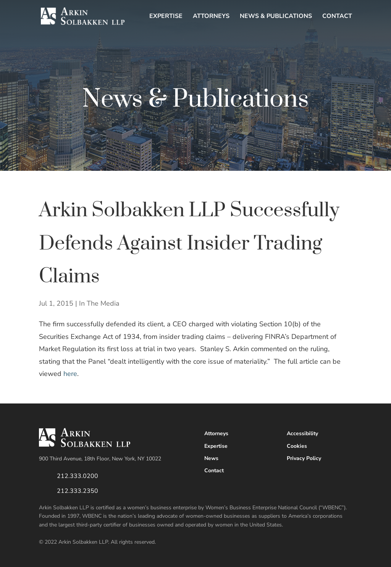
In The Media (99, 303)
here (70, 373)
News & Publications (276, 16)
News (211, 458)
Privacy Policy (304, 458)
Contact (337, 16)
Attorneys (211, 16)
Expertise (166, 16)
